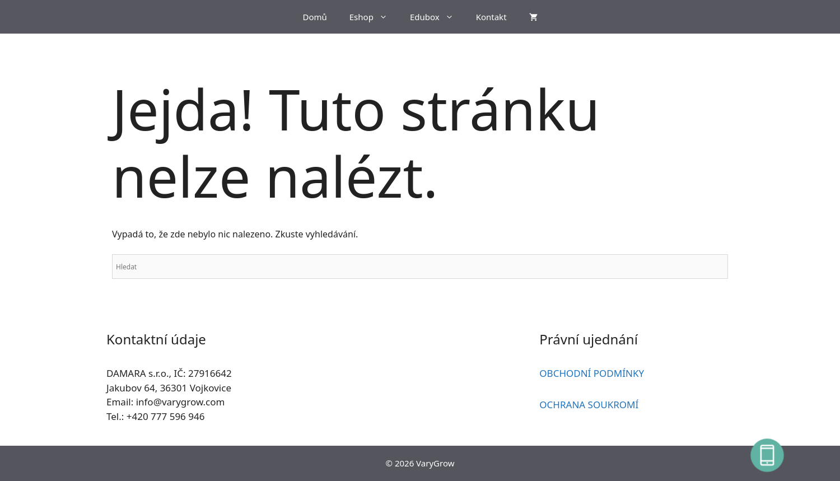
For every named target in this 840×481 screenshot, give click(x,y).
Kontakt (491, 16)
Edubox (437, 17)
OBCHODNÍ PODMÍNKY (591, 373)
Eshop (374, 17)
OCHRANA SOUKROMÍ (588, 404)
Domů (314, 16)
